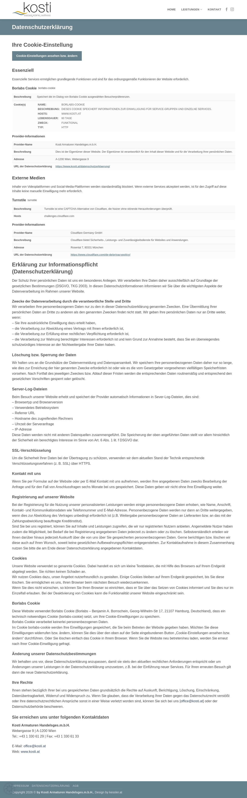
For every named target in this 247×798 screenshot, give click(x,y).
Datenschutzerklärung (51, 785)
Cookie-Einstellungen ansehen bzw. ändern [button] (47, 56)
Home (171, 9)
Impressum (20, 785)
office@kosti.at (35, 746)
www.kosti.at (30, 751)
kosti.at (197, 701)
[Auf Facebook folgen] (226, 9)
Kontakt (214, 9)
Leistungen (191, 9)
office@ (186, 701)
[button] (9, 788)
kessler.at (115, 792)
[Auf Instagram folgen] (232, 9)
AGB (76, 785)
